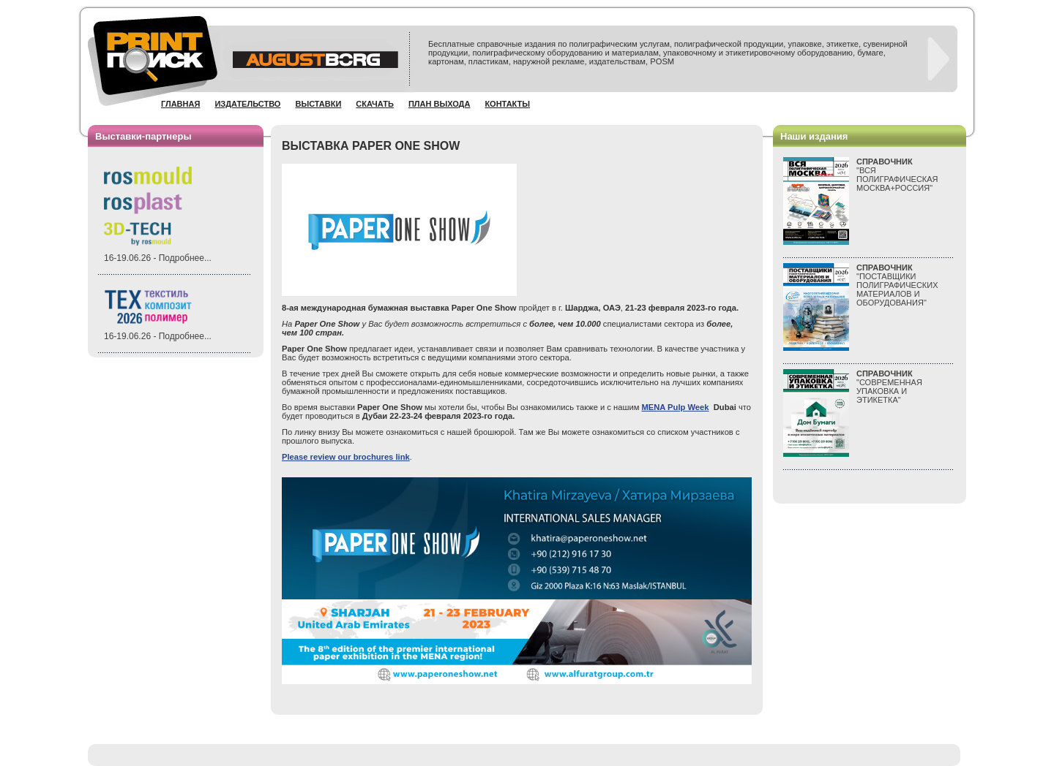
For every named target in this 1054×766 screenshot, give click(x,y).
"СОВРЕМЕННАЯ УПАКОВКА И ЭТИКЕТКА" (889, 386)
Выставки (318, 103)
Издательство (247, 103)
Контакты (507, 103)
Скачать (375, 103)
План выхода (439, 103)
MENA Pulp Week (675, 407)
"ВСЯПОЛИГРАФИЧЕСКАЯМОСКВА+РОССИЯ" (897, 174)
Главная (180, 103)
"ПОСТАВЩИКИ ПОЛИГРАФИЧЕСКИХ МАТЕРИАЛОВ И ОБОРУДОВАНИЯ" (897, 285)
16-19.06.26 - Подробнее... (158, 258)
